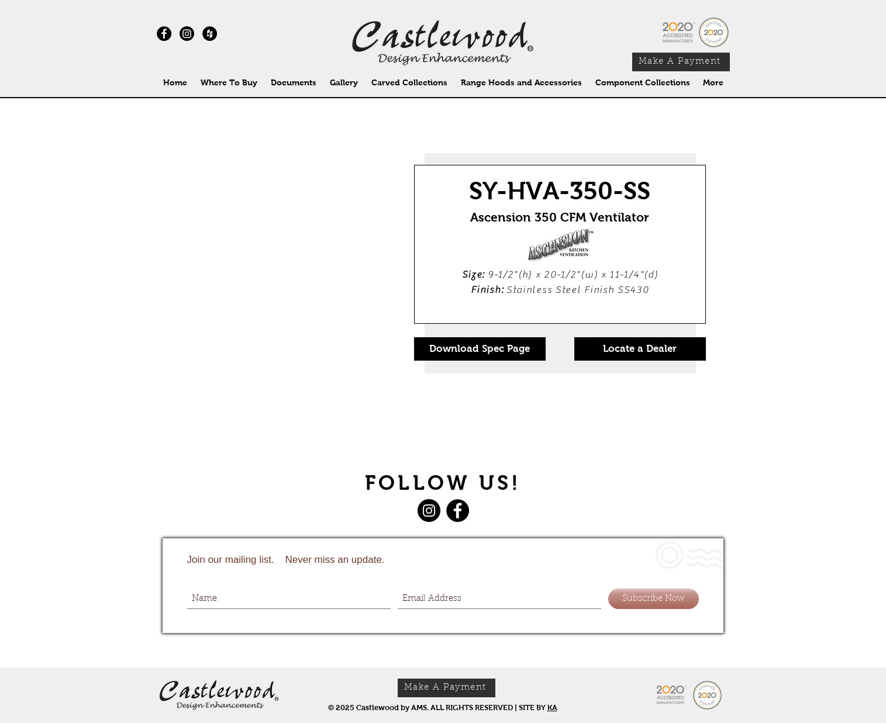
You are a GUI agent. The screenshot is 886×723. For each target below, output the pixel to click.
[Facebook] (457, 510)
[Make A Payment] (681, 62)
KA (552, 707)
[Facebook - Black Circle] (164, 33)
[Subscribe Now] (653, 599)
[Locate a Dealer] (640, 349)
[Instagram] (187, 33)
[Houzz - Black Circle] (209, 33)
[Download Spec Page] (480, 349)
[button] (409, 82)
